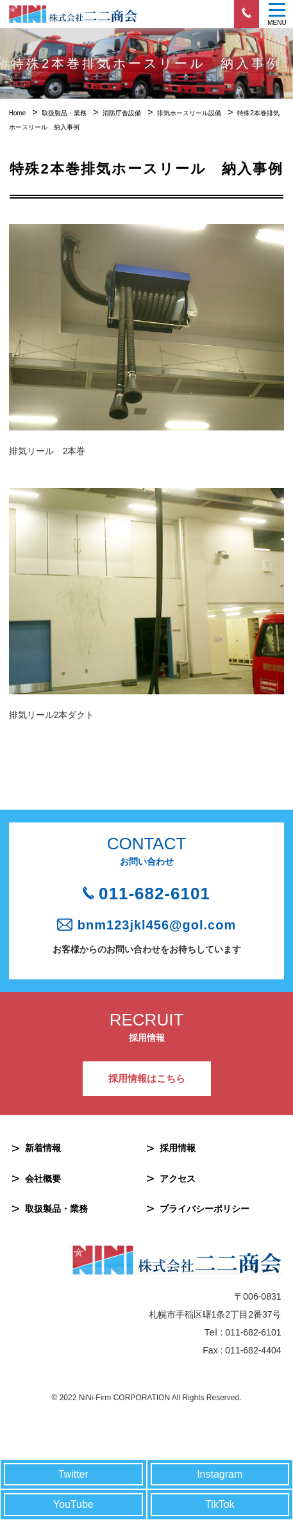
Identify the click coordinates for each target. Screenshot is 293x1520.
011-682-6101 (154, 893)
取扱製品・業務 (56, 1209)
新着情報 (43, 1148)
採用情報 (178, 1148)
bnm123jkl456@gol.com (157, 925)
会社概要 (43, 1178)
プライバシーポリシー (204, 1209)
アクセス (178, 1178)
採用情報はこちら (146, 1078)
